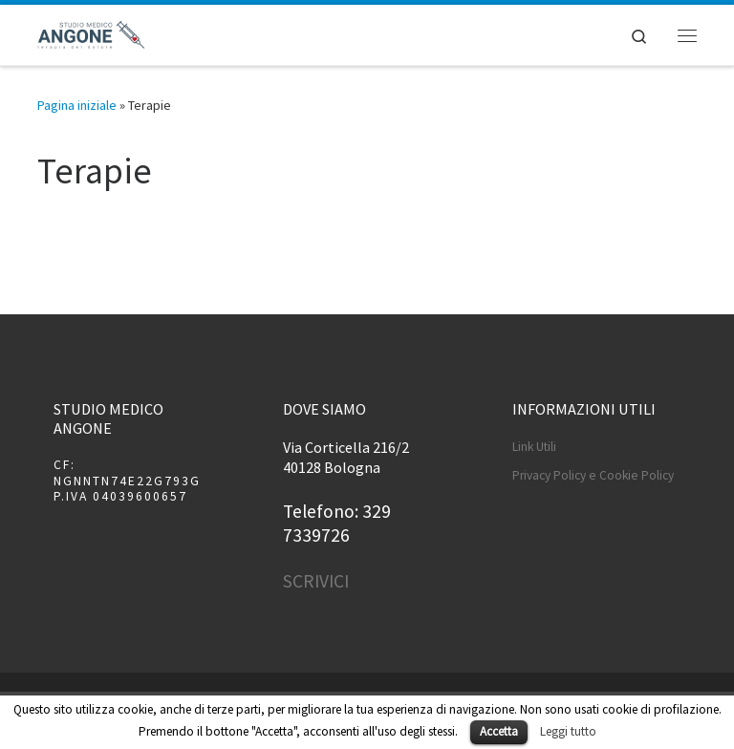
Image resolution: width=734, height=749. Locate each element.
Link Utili (534, 447)
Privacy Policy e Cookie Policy (593, 475)
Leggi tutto (568, 731)
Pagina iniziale (77, 105)
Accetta (499, 731)
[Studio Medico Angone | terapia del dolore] (91, 32)
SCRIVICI (316, 580)
